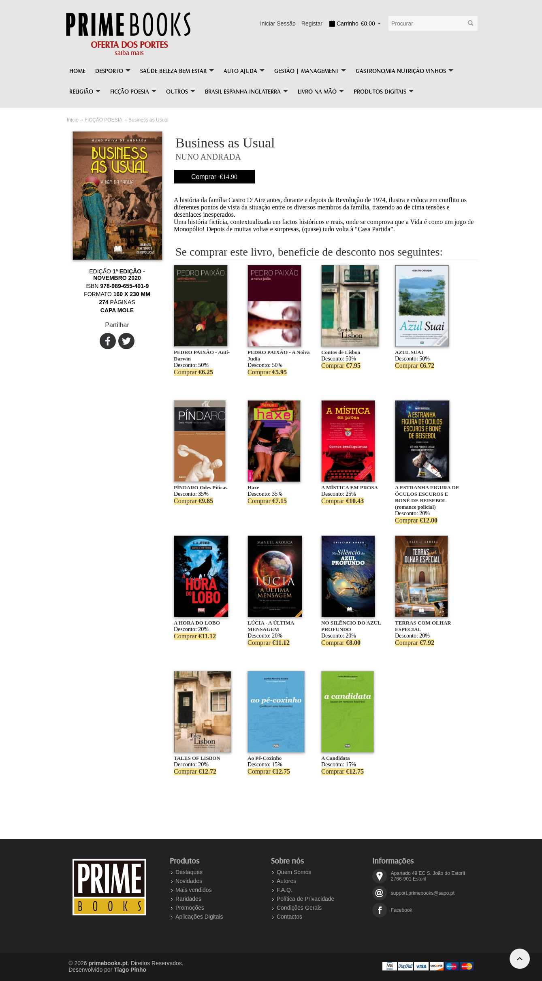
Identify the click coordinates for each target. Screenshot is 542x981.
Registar (311, 23)
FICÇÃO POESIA (103, 120)
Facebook (401, 910)
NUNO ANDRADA (208, 156)
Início (73, 120)
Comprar (214, 176)
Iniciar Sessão (278, 23)
